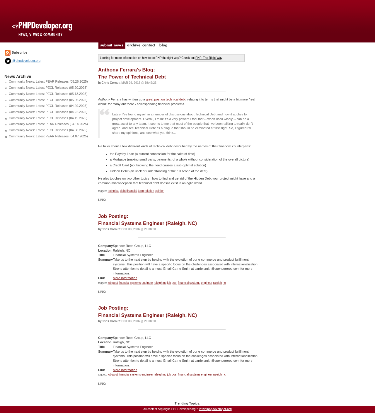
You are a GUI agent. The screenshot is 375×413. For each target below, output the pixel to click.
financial (132, 190)
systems (135, 282)
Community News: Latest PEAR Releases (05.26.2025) (48, 81)
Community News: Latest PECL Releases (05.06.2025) (48, 100)
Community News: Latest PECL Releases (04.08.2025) (48, 130)
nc (164, 282)
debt (123, 190)
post (115, 282)
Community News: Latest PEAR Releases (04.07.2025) (48, 136)
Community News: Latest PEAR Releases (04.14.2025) (48, 124)
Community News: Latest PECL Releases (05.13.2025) (48, 93)
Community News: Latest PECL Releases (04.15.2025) (48, 118)
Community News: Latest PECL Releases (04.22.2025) (48, 112)
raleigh (158, 282)
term (141, 190)
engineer (147, 282)
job (110, 282)
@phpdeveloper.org (22, 60)
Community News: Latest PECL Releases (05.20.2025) (48, 87)
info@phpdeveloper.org (215, 409)
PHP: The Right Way (208, 57)
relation (149, 190)
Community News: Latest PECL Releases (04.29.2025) (48, 105)
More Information (125, 278)
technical (113, 190)
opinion (159, 190)
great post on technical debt (165, 99)
